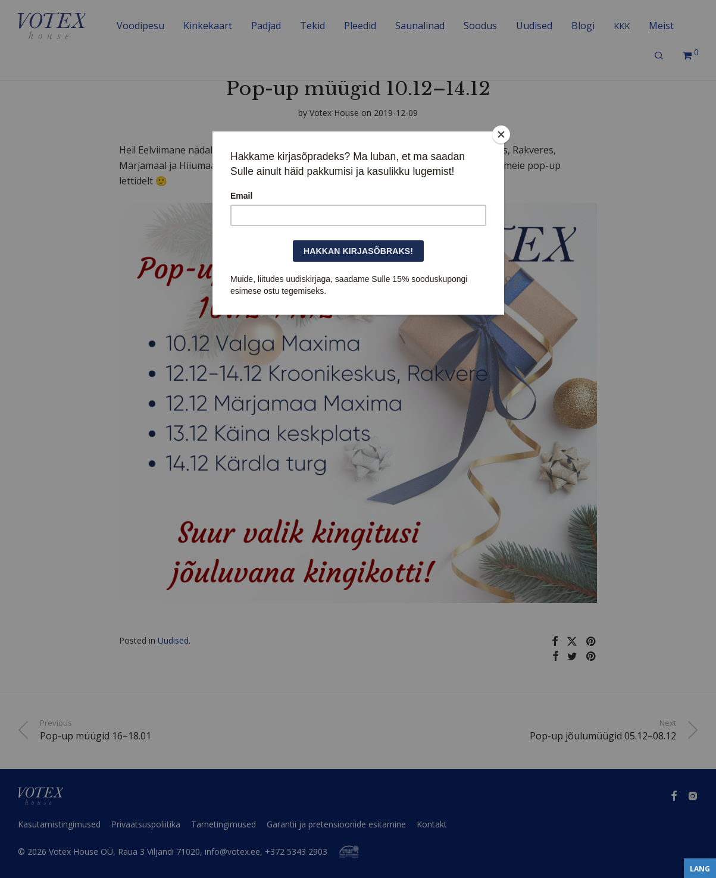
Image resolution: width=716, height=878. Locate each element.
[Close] (501, 134)
